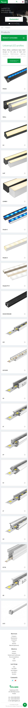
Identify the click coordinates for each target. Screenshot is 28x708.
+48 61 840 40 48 (15, 697)
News (14, 641)
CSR (14, 658)
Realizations (14, 638)
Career (14, 660)
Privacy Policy (19, 706)
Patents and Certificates (14, 655)
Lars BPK (14, 672)
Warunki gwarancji (14, 645)
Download (14, 640)
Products (8, 27)
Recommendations (14, 657)
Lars (2, 27)
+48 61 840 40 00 (15, 699)
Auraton (14, 674)
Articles (14, 643)
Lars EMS (14, 668)
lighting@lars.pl (16, 700)
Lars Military (14, 670)
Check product (14, 19)
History (14, 651)
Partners (14, 653)
